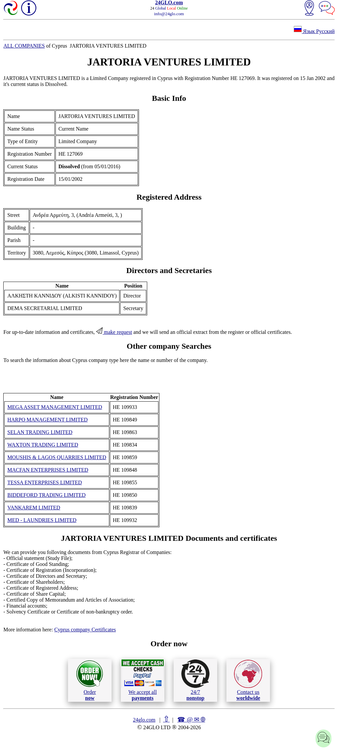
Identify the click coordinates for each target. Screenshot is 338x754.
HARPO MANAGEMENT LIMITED (47, 419)
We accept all (142, 679)
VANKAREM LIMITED (33, 507)
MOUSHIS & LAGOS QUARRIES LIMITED (56, 457)
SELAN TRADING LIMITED (39, 432)
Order (90, 680)
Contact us (248, 680)
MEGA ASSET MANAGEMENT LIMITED (54, 407)
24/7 (195, 679)
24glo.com (144, 720)
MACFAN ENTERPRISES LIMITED (47, 470)
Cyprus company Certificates (85, 629)
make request (114, 332)
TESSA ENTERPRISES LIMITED (44, 482)
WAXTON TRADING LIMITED (42, 445)
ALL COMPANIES (24, 46)
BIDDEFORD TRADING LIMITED (46, 495)
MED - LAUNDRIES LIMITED (41, 520)
